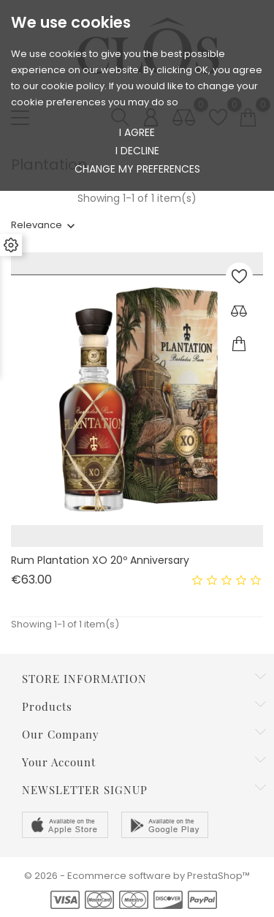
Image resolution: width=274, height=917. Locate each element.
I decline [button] (137, 150)
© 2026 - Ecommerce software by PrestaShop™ (137, 876)
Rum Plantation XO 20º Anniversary (100, 560)
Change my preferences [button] (137, 169)
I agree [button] (137, 132)
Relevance (36, 225)
